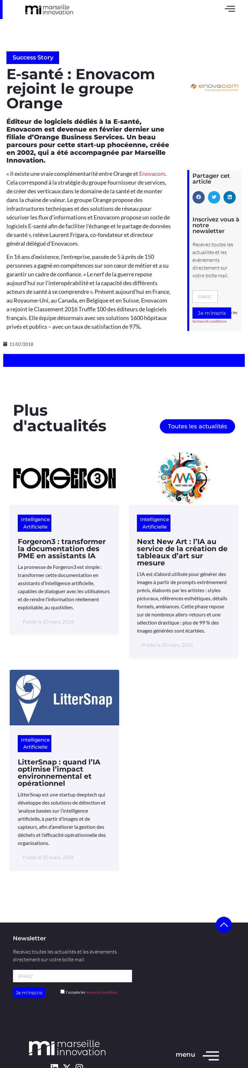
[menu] (211, 1055)
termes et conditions (209, 321)
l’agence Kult (84, 1014)
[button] (198, 197)
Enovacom (152, 173)
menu (185, 1054)
